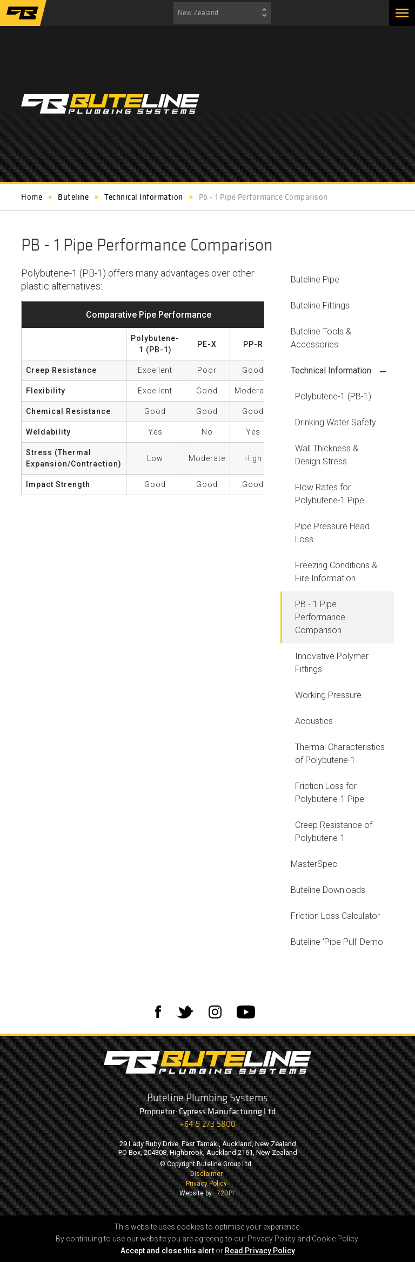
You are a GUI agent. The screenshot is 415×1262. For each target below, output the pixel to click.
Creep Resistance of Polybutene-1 (333, 831)
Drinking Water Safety (335, 422)
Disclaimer (206, 1174)
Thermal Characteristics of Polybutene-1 (340, 753)
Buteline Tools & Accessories (321, 338)
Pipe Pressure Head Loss (332, 532)
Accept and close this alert (167, 1250)
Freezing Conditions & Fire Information (336, 571)
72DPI (225, 1193)
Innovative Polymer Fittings (332, 662)
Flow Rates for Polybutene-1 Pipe (329, 493)
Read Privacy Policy (260, 1250)
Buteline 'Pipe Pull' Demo (337, 942)
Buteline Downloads (328, 890)
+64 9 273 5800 (207, 1124)
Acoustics (314, 721)
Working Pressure (328, 695)
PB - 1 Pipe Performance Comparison (320, 617)
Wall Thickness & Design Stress (326, 454)
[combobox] (222, 13)
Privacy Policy (206, 1183)
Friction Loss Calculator (335, 916)
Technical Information (331, 370)
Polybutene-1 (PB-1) (333, 396)
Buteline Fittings (320, 305)
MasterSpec (314, 864)
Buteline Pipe (315, 279)
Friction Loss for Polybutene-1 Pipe (329, 792)
